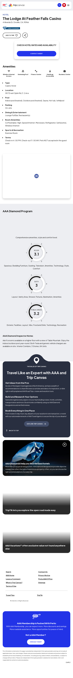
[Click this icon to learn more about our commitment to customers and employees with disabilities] (6, 608)
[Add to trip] (36, 176)
